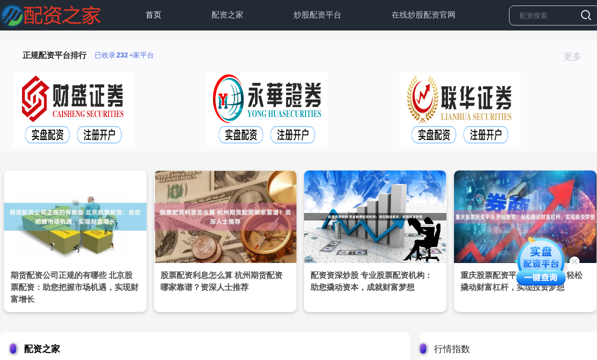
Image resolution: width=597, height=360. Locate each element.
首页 (154, 14)
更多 (577, 57)
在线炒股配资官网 (424, 14)
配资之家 (228, 14)
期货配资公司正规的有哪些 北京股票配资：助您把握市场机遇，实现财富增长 (74, 287)
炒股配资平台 (318, 14)
